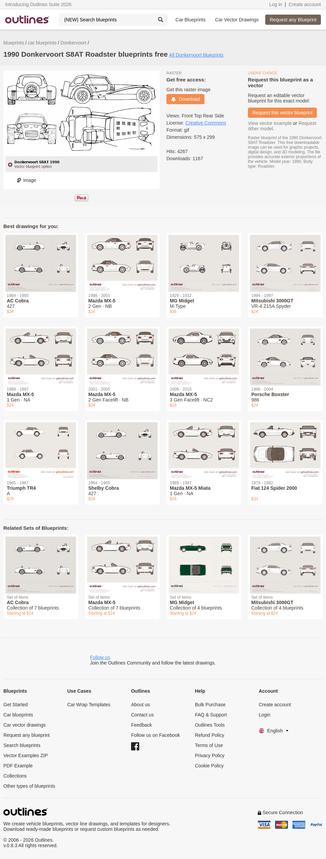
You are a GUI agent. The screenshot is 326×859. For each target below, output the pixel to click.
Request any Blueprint (293, 19)
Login (264, 714)
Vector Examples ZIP (25, 755)
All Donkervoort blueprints (196, 55)
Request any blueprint (26, 735)
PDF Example (18, 765)
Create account (305, 4)
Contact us (142, 714)
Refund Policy (209, 735)
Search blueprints (21, 745)
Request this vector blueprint (282, 112)
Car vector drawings (24, 725)
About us (140, 704)
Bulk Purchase (210, 704)
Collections (14, 776)
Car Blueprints (191, 19)
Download (185, 99)
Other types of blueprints (29, 786)
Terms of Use (209, 745)
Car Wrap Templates (88, 704)
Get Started (15, 704)
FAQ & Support (211, 714)
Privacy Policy (209, 755)
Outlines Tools (210, 725)
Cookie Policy (209, 765)
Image (26, 180)
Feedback (141, 725)
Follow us (100, 657)
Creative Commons (205, 123)
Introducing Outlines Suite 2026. (39, 4)
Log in (275, 4)
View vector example (270, 123)
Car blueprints (18, 714)
